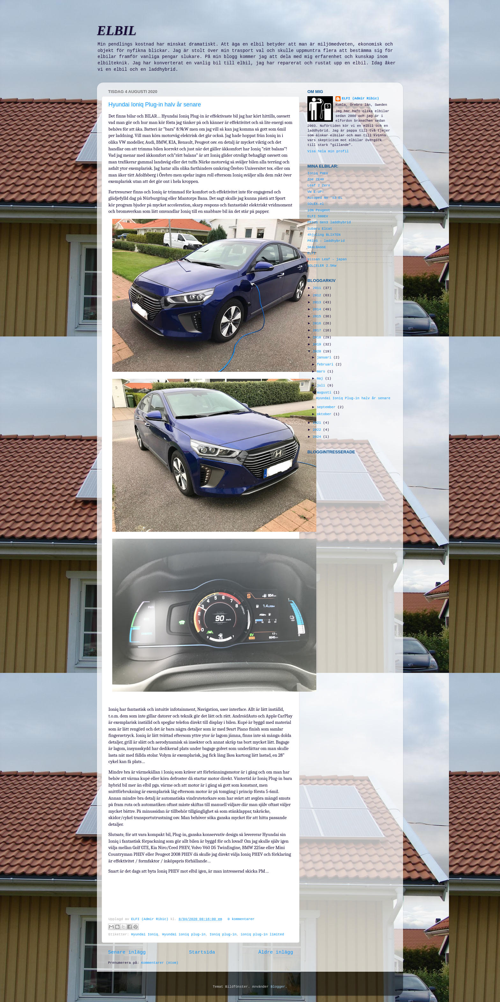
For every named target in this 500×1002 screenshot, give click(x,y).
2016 (318, 323)
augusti (325, 392)
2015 (318, 316)
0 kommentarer (241, 919)
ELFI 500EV (317, 216)
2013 (318, 302)
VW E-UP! (315, 192)
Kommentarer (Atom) (160, 963)
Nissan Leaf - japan (327, 259)
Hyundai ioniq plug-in (183, 934)
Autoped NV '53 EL (324, 198)
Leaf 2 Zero (318, 185)
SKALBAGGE (316, 247)
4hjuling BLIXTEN (324, 235)
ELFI (311, 253)
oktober (325, 414)
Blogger (278, 987)
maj (321, 378)
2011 (318, 288)
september (327, 407)
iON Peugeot (318, 210)
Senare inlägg (127, 952)
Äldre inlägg (275, 952)
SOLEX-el (315, 204)
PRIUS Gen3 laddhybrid (329, 222)
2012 (318, 295)
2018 (318, 337)
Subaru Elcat (319, 229)
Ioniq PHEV (317, 173)
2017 (318, 330)
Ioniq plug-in (223, 934)
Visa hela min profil (328, 151)
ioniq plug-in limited (262, 934)
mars (322, 371)
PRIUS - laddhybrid (326, 241)
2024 (318, 437)
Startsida (202, 952)
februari (326, 364)
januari (325, 357)
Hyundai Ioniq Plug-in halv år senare (154, 104)
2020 (318, 351)
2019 (318, 344)
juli (322, 385)
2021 (318, 423)
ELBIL (116, 30)
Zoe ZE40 (315, 179)
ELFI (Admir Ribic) (150, 919)
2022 (318, 430)
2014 (318, 309)
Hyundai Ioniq (144, 934)
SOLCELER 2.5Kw (321, 266)
